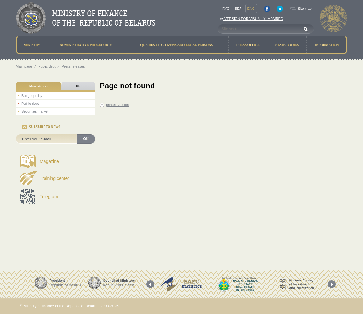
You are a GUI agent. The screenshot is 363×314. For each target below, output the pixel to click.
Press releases (73, 66)
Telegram (49, 196)
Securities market (34, 111)
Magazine (49, 161)
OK (86, 139)
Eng (251, 8)
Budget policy (31, 96)
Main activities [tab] (38, 86)
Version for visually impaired (251, 19)
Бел (238, 8)
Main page (24, 66)
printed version (117, 105)
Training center (54, 178)
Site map (305, 8)
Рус (225, 8)
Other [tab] (78, 86)
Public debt (46, 66)
